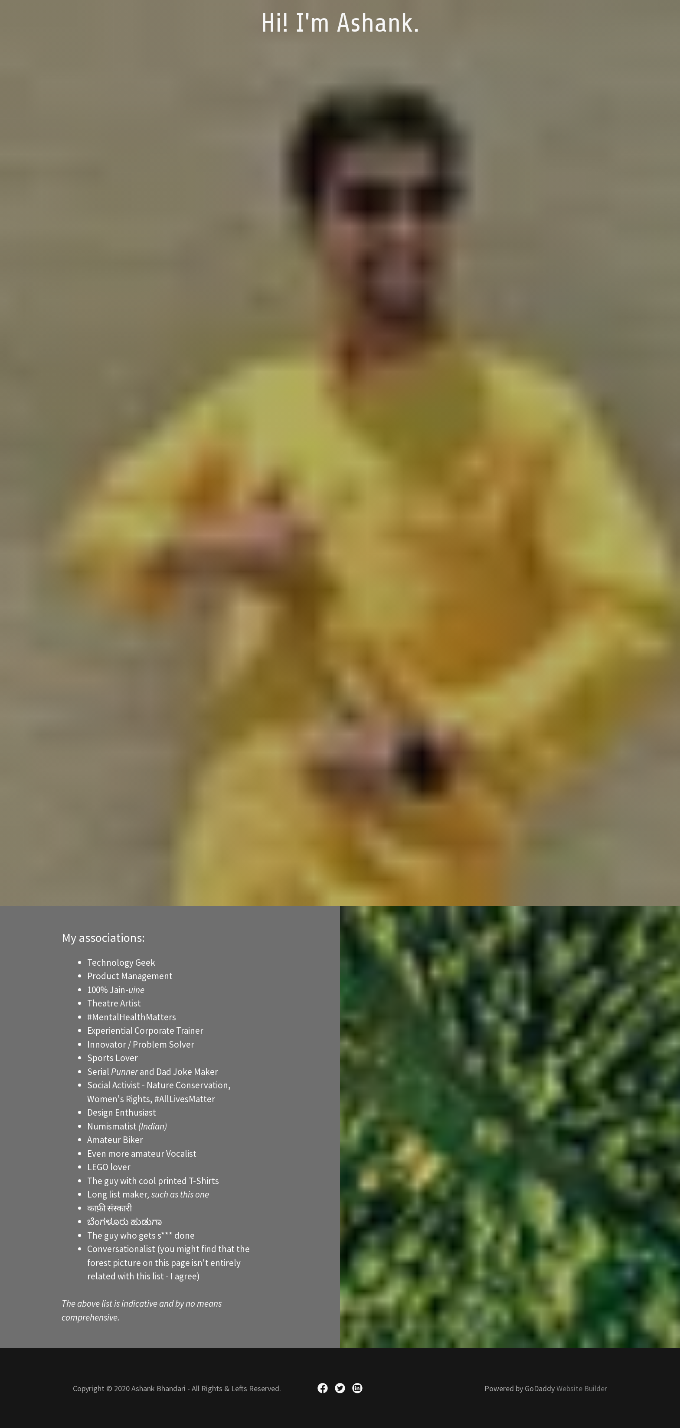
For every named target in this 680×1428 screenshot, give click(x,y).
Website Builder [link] (581, 1388)
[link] (340, 28)
